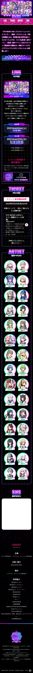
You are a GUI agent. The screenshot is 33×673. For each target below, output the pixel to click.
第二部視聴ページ (18, 150)
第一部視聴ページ (18, 147)
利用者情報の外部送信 (19, 670)
